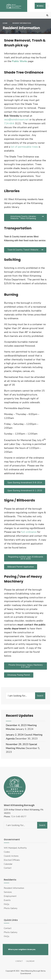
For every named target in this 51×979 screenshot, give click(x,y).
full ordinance (29, 532)
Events (7, 900)
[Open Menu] (48, 6)
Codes (7, 851)
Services (8, 892)
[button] (25, 217)
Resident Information (14, 888)
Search (40, 695)
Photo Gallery (10, 908)
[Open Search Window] (47, 15)
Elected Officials (12, 860)
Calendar (8, 864)
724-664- (9, 123)
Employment (10, 896)
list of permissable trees (24, 146)
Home (5, 23)
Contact (7, 867)
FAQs (6, 904)
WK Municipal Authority (15, 847)
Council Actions (11, 855)
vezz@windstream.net (16, 119)
